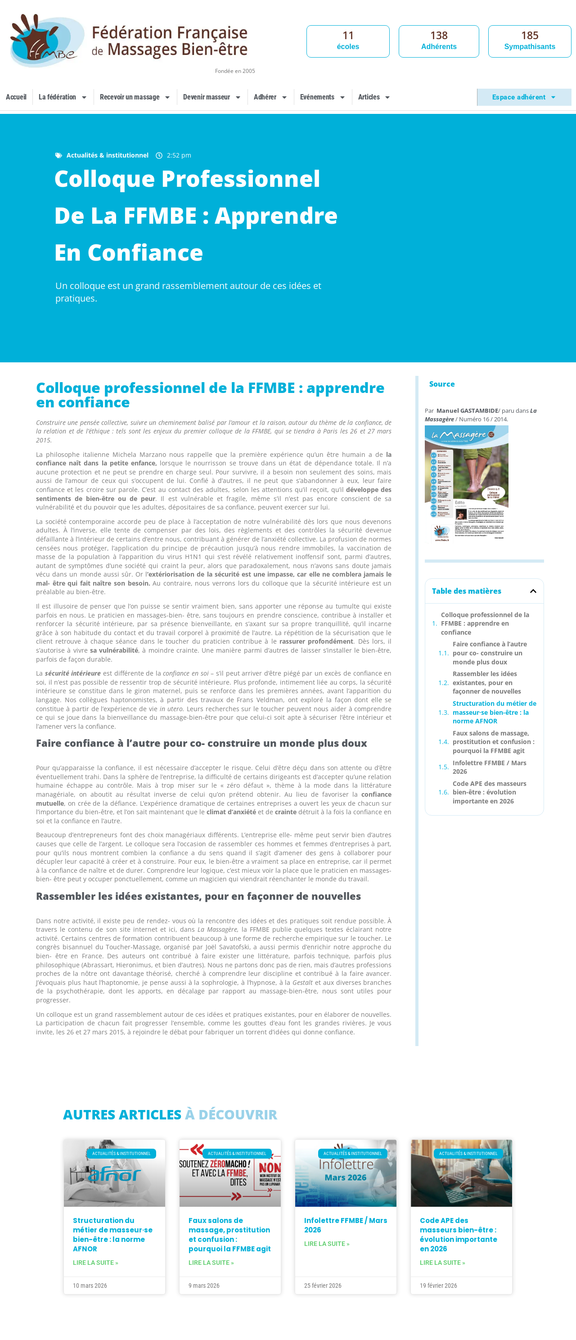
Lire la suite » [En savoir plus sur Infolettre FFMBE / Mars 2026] (327, 1243)
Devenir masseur (212, 97)
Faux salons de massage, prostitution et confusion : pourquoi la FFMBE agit (494, 742)
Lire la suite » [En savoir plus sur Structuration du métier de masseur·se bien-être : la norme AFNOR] (95, 1262)
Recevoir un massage (135, 97)
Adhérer (271, 97)
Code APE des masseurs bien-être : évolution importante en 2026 (489, 792)
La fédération (63, 97)
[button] (533, 591)
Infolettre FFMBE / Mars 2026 (489, 767)
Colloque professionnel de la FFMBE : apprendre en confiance (485, 623)
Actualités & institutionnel (107, 155)
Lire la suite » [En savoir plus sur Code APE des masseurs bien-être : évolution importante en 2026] (442, 1262)
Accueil (16, 97)
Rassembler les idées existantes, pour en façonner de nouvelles (487, 682)
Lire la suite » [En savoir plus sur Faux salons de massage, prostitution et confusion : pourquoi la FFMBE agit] (211, 1262)
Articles (375, 97)
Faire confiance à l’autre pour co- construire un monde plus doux (490, 653)
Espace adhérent (524, 97)
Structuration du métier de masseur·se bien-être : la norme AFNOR (494, 712)
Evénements (323, 97)
